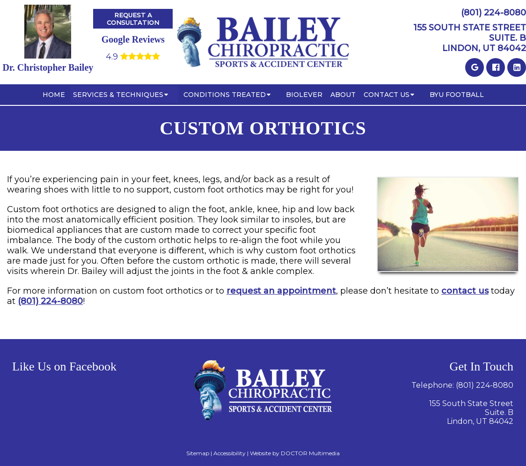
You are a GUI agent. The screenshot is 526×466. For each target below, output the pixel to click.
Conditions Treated (224, 94)
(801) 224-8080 (50, 301)
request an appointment (281, 291)
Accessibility (229, 453)
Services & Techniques (118, 94)
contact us (465, 291)
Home (54, 94)
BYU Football (457, 94)
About (343, 94)
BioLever (304, 94)
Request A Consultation (133, 18)
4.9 (133, 57)
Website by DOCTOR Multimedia (295, 453)
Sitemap (197, 453)
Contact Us (386, 94)
